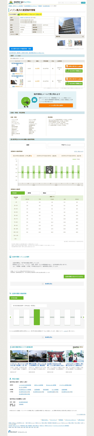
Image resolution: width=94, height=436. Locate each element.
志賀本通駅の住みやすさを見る (74, 276)
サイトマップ (53, 420)
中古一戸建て (77, 422)
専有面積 (14, 193)
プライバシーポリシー (70, 420)
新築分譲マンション (56, 422)
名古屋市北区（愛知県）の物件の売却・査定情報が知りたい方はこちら (26, 52)
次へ (83, 317)
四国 (29, 427)
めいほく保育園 (23, 387)
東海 (24, 427)
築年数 (29, 193)
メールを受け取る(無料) (56, 105)
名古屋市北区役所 (23, 402)
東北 (13, 427)
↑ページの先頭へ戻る (81, 414)
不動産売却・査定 (24, 425)
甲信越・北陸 (20, 427)
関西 (27, 427)
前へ (10, 317)
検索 (84, 2)
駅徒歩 (44, 193)
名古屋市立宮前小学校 (24, 394)
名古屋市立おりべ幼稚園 (25, 389)
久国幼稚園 (37, 389)
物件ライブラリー (49, 425)
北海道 (10, 427)
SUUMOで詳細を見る (74, 71)
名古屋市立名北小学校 (38, 391)
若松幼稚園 (46, 389)
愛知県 (40, 5)
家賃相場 (50, 422)
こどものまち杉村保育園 (25, 385)
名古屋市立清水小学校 (24, 391)
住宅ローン (42, 425)
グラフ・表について (78, 151)
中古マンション (64, 422)
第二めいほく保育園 (51, 385)
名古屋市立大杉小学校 (67, 391)
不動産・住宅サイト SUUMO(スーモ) (16, 422)
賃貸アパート (38, 422)
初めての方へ (45, 420)
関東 (16, 427)
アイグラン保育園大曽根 (65, 385)
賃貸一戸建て (44, 422)
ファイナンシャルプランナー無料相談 (61, 425)
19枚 (13, 73)
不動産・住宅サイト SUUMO (16, 5)
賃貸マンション (31, 422)
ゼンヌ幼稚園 (55, 389)
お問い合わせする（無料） (74, 66)
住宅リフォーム (16, 425)
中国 (32, 427)
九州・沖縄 (36, 427)
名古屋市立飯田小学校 (52, 391)
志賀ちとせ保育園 (38, 385)
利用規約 (61, 420)
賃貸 (37, 14)
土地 (82, 422)
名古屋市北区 (46, 5)
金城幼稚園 (64, 389)
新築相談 (30, 425)
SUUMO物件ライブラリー (30, 5)
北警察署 (21, 404)
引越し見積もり (36, 425)
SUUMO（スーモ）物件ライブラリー (20, 2)
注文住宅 (10, 425)
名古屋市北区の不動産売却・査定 (21, 48)
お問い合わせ (81, 420)
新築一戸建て (71, 422)
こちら (65, 331)
